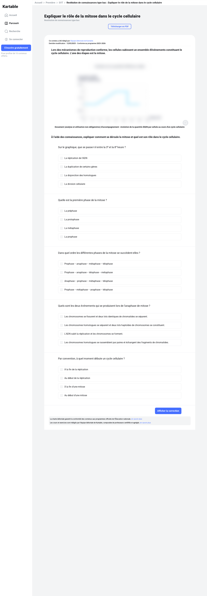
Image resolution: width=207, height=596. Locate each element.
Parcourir (12, 23)
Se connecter (14, 39)
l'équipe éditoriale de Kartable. (81, 41)
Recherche (12, 31)
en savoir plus (136, 419)
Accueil (11, 15)
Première (50, 2)
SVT (61, 2)
